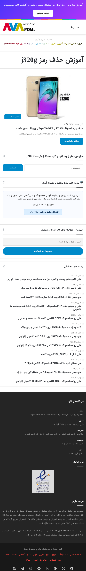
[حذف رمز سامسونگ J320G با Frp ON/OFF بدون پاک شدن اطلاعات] (43, 90)
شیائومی (52, 552)
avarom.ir (67, 523)
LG (59, 552)
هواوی (54, 547)
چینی (41, 547)
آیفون (35, 552)
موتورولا (43, 552)
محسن (80, 432)
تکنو (28, 547)
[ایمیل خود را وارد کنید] (43, 234)
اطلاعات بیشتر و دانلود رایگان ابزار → (43, 204)
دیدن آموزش (43, 13)
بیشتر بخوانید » (71, 133)
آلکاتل (22, 547)
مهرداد (80, 423)
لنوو (47, 547)
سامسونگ (63, 547)
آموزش (27, 552)
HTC (7, 547)
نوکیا (35, 547)
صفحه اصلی (75, 547)
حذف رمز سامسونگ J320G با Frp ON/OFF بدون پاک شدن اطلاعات (49, 121)
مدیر (81, 403)
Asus (14, 547)
